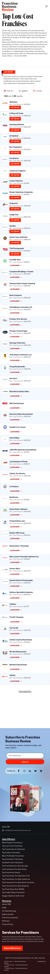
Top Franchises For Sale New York (16, 876)
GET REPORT (15, 107)
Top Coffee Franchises (11, 852)
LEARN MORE (16, 265)
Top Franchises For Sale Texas (14, 869)
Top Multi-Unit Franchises (12, 862)
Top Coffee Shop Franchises (13, 892)
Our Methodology (9, 911)
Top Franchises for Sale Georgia (15, 866)
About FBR (6, 826)
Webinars (6, 921)
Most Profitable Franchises (13, 856)
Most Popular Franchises (12, 842)
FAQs (4, 907)
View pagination (25, 691)
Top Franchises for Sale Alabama (15, 886)
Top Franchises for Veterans (13, 849)
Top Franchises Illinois (11, 872)
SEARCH (23, 91)
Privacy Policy (7, 924)
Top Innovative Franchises (12, 859)
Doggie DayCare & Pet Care (13, 896)
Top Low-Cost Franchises (12, 846)
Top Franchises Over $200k (13, 889)
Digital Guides (8, 914)
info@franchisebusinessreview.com (16, 830)
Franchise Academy (10, 917)
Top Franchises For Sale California (16, 879)
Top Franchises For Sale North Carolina (18, 882)
